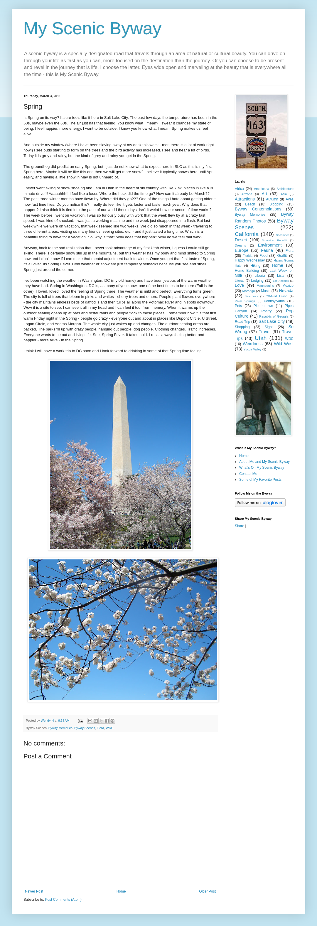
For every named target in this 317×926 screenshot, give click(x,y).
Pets (238, 306)
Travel (264, 331)
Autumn (272, 199)
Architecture (285, 188)
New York (251, 296)
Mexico (288, 286)
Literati (239, 280)
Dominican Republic (275, 240)
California (247, 234)
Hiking (255, 266)
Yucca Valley (253, 349)
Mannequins (265, 285)
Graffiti (282, 256)
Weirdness (253, 343)
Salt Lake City (272, 321)
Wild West (284, 343)
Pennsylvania (274, 301)
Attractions (245, 199)
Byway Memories (60, 728)
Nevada (286, 290)
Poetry (267, 311)
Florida (247, 255)
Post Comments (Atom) (63, 900)
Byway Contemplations (258, 209)
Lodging (257, 281)
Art (264, 193)
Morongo (248, 291)
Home (121, 891)
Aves (290, 199)
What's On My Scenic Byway (261, 467)
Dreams (240, 245)
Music (265, 291)
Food (263, 256)
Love (239, 285)
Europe (241, 250)
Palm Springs (245, 301)
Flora (100, 728)
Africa (239, 189)
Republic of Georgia (273, 316)
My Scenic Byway (92, 28)
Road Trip (242, 322)
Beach (250, 204)
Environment (270, 245)
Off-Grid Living (276, 296)
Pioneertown (263, 306)
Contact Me (248, 474)
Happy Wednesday (250, 260)
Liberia (259, 276)
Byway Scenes (84, 728)
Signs (269, 327)
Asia (284, 194)
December (282, 235)
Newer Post (34, 891)
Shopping (242, 327)
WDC (109, 728)
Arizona (247, 194)
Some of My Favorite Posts (260, 480)
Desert (241, 239)
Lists (280, 276)
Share (239, 526)
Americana (261, 188)
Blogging (276, 204)
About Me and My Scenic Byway (264, 462)
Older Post (207, 891)
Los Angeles (281, 280)
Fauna (267, 250)
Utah (261, 338)
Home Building (247, 271)
